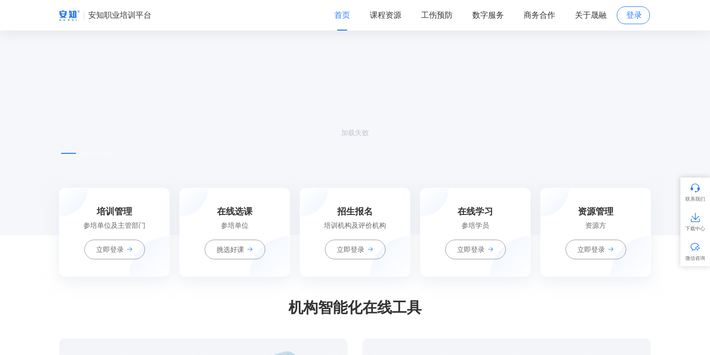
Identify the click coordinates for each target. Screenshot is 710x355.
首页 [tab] (342, 15)
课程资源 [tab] (385, 15)
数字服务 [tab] (488, 15)
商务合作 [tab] (539, 15)
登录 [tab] (634, 15)
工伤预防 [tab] (437, 15)
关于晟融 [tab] (590, 15)
